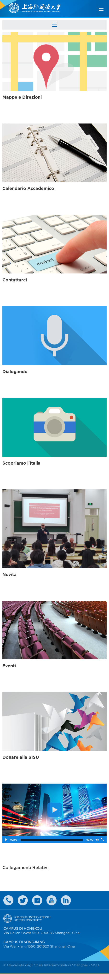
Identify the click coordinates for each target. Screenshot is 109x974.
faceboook (37, 900)
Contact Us (8, 900)
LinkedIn (66, 900)
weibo (51, 900)
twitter (23, 900)
